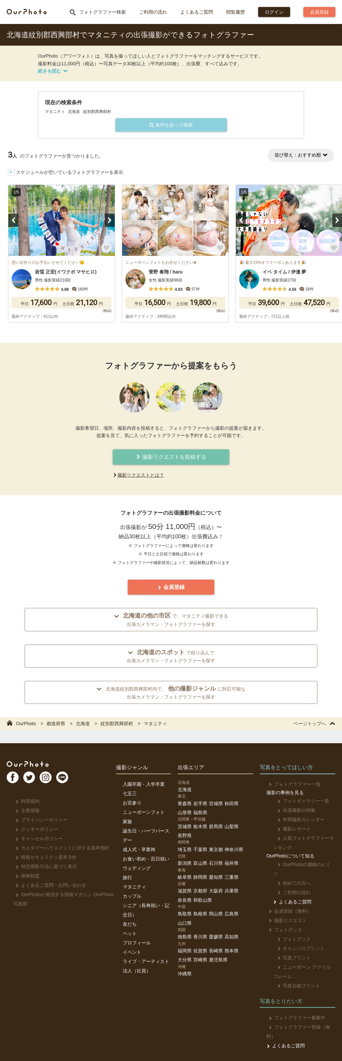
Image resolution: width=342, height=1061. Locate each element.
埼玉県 (185, 849)
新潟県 (185, 863)
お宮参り (132, 802)
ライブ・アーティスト (146, 961)
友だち (130, 924)
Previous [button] (13, 220)
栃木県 (200, 826)
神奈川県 (234, 849)
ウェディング (137, 868)
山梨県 (232, 826)
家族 (127, 821)
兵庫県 (232, 890)
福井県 (232, 863)
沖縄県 (185, 973)
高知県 (232, 936)
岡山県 (216, 913)
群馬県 (216, 826)
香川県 (200, 936)
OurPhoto (33, 765)
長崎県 (216, 950)
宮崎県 (200, 959)
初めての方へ (290, 873)
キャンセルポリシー (37, 838)
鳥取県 (185, 913)
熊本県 (232, 950)
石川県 (216, 863)
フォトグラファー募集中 (294, 1008)
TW (34, 780)
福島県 (200, 812)
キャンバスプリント (297, 939)
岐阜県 (185, 877)
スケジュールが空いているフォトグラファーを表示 (69, 172)
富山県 (200, 863)
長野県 (185, 835)
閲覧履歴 (235, 12)
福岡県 (185, 950)
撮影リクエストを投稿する (171, 457)
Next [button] (110, 220)
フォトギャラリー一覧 (299, 800)
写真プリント (290, 948)
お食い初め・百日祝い (146, 858)
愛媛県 (216, 936)
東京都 (216, 849)
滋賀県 (185, 890)
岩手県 (200, 803)
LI (76, 780)
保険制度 (25, 875)
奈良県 (185, 900)
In (55, 780)
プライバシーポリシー (39, 819)
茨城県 (185, 826)
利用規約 (25, 801)
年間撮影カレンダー (297, 819)
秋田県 (232, 803)
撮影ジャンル (132, 767)
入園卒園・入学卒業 (144, 784)
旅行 (127, 877)
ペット (130, 933)
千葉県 (200, 849)
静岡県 (200, 877)
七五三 (130, 793)
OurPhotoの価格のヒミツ (302, 864)
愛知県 (216, 877)
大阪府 (216, 890)
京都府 (200, 890)
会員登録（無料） (287, 901)
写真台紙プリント (294, 976)
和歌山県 (202, 900)
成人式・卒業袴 (139, 849)
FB (14, 780)
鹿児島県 (218, 959)
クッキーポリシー (34, 829)
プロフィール (137, 942)
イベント (132, 952)
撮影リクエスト (285, 911)
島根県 (200, 913)
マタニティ (134, 886)
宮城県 (216, 803)
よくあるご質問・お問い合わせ (48, 885)
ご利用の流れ (153, 12)
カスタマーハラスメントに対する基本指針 (60, 847)
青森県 (185, 803)
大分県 (185, 959)
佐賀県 (200, 950)
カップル (132, 896)
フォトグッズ (283, 920)
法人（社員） (137, 970)
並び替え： (300, 155)
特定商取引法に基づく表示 (44, 866)
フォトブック (290, 929)
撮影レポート (290, 828)
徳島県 (185, 936)
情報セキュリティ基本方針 (44, 857)
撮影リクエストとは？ (140, 475)
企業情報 (25, 810)
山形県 (185, 812)
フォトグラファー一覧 (292, 784)
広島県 (232, 913)
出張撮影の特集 (292, 810)
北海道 (185, 789)
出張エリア (191, 767)
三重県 (232, 877)
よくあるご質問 (196, 12)
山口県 (185, 923)
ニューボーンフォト (144, 812)
